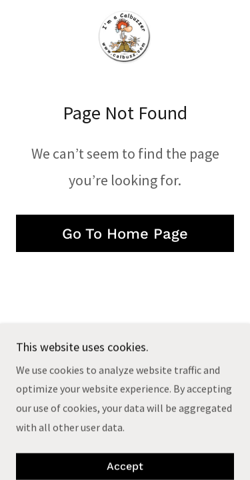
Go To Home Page (125, 233)
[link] (125, 37)
